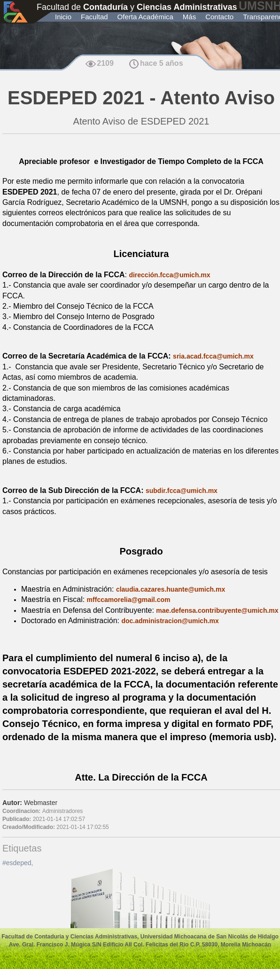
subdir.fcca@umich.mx (182, 490)
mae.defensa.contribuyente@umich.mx (217, 610)
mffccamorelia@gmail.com (129, 599)
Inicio (63, 17)
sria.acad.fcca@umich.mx (213, 356)
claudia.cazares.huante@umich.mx (170, 589)
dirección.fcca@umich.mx (169, 275)
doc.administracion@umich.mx (169, 621)
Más (189, 17)
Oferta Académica (145, 17)
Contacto (219, 17)
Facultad (94, 17)
